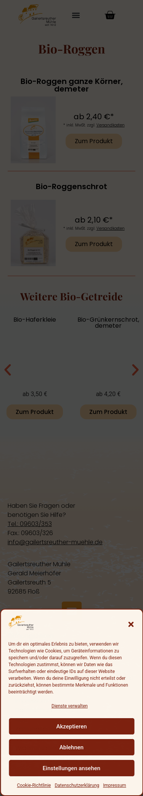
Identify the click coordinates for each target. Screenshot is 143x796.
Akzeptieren (71, 726)
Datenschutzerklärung (77, 785)
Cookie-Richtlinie (34, 785)
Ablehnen (71, 747)
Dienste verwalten (69, 706)
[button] (131, 624)
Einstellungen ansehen (71, 768)
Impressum (114, 785)
